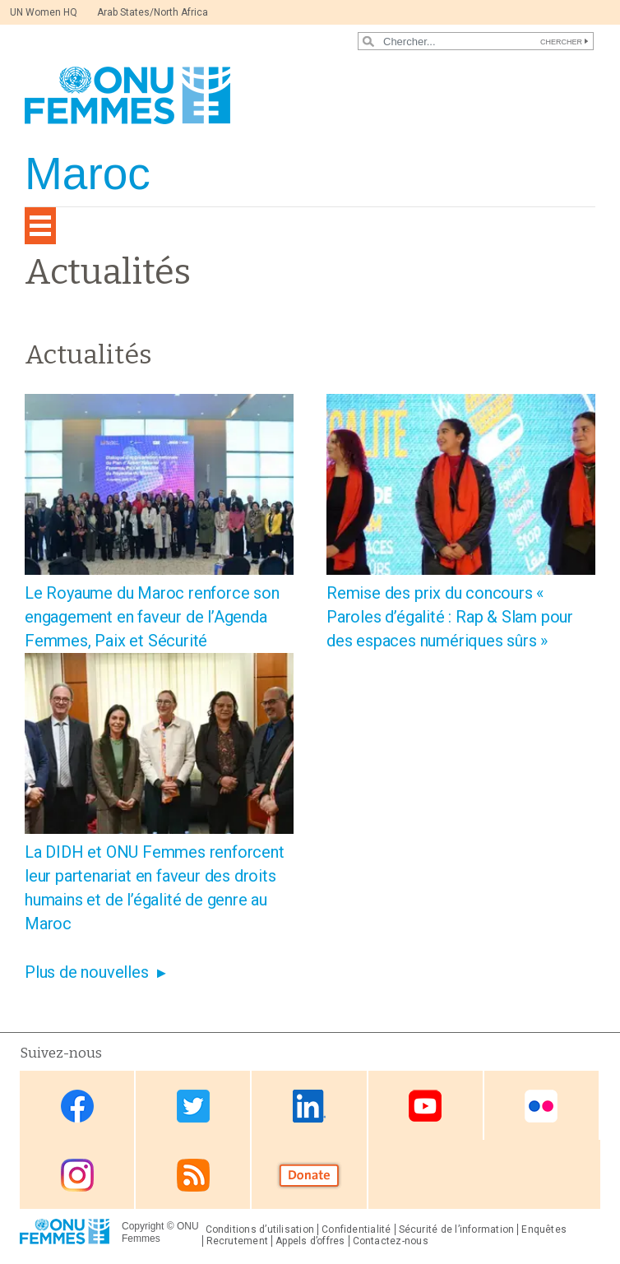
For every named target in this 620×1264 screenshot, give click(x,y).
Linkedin (309, 1106)
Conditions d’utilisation (260, 1229)
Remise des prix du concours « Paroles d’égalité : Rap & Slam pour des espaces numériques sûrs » (449, 617)
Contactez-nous (390, 1241)
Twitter (193, 1106)
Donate (309, 1175)
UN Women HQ (43, 12)
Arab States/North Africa (152, 12)
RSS (193, 1175)
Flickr (541, 1106)
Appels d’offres (310, 1241)
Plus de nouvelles (87, 972)
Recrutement (237, 1241)
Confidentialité (356, 1229)
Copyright (143, 1226)
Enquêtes (544, 1229)
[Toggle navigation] (40, 225)
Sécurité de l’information (457, 1229)
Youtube (425, 1106)
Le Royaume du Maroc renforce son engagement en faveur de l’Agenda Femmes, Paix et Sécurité (152, 617)
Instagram (77, 1175)
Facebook (77, 1106)
